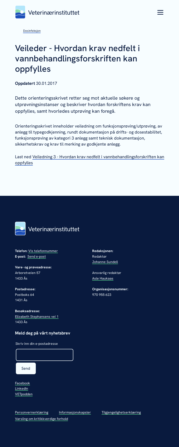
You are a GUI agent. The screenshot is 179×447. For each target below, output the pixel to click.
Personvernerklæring (31, 412)
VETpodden (24, 394)
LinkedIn (21, 388)
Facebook (22, 383)
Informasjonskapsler (75, 412)
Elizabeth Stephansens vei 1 (37, 316)
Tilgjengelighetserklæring (121, 412)
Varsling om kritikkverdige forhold (41, 419)
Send (25, 368)
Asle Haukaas (102, 278)
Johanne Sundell (105, 262)
